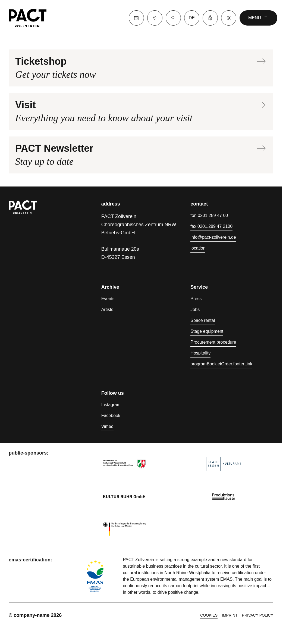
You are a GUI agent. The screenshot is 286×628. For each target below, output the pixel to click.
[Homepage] (28, 18)
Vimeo (107, 426)
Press (196, 298)
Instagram (111, 404)
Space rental (202, 320)
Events (108, 298)
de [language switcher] (192, 17)
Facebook (110, 415)
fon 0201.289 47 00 (209, 215)
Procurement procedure (213, 342)
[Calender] (136, 18)
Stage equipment (206, 331)
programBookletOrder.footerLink (221, 364)
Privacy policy (257, 615)
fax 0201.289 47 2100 (211, 226)
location (197, 248)
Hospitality (200, 353)
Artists (107, 309)
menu (258, 18)
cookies (209, 615)
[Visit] (154, 18)
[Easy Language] (210, 18)
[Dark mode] (228, 18)
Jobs (195, 309)
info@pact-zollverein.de (213, 237)
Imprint (230, 615)
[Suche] (173, 18)
